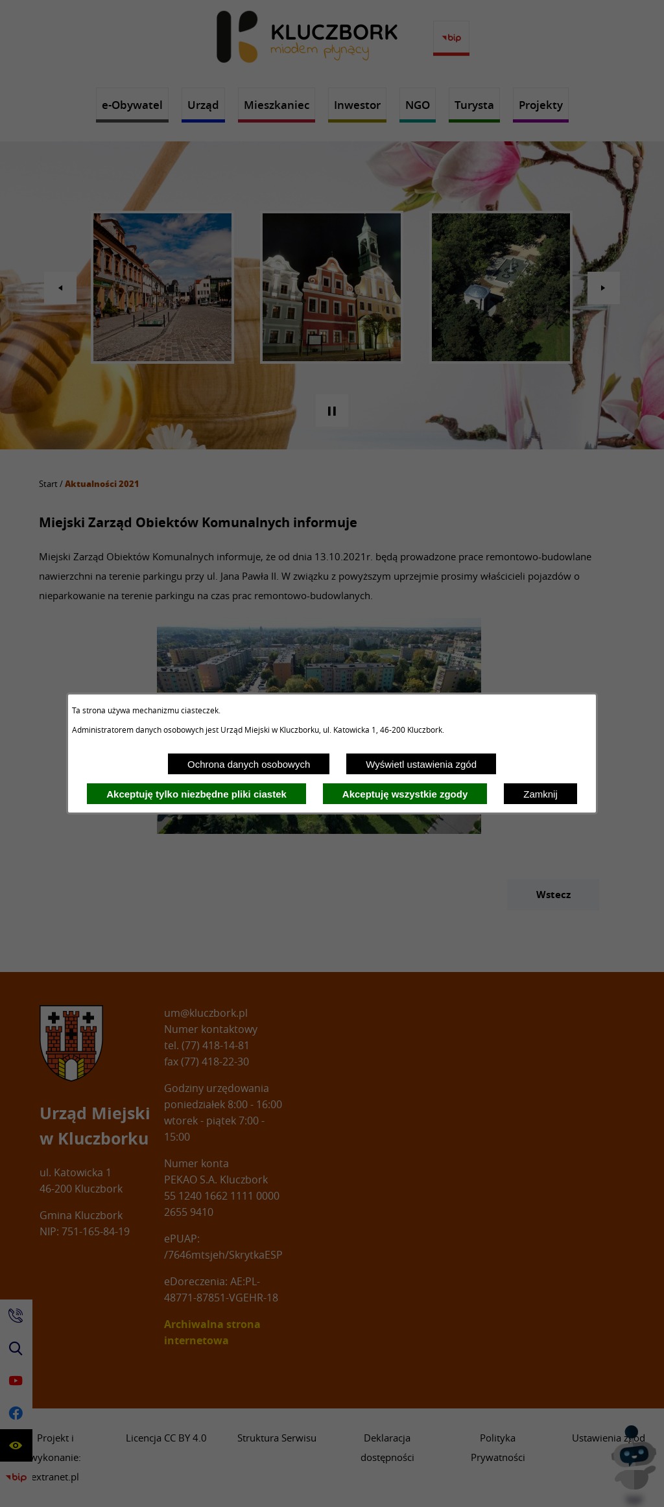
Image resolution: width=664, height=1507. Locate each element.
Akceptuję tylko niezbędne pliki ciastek (196, 794)
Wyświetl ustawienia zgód (421, 764)
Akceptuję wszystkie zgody (405, 794)
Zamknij (540, 794)
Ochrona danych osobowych (248, 764)
